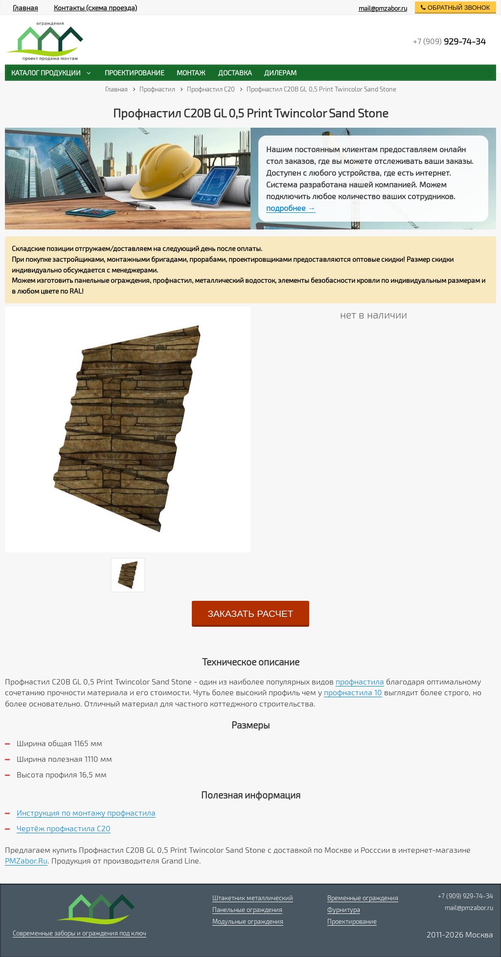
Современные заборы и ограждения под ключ (79, 933)
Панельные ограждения (247, 909)
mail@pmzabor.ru (383, 8)
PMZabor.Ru (26, 860)
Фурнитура (343, 909)
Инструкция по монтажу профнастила (86, 812)
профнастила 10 (353, 692)
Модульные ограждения (247, 921)
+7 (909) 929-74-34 (465, 896)
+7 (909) (449, 41)
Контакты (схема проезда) (95, 7)
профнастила (360, 681)
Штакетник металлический (252, 898)
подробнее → (291, 207)
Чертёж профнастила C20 (64, 828)
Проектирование (352, 921)
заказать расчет (250, 614)
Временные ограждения (362, 898)
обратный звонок (455, 7)
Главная (25, 7)
